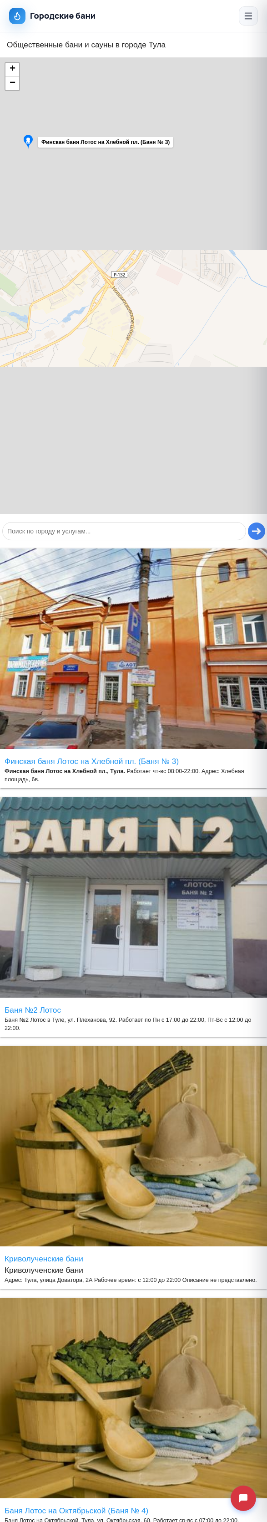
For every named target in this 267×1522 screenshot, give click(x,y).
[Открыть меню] (248, 16)
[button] (66, 144)
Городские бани (52, 16)
